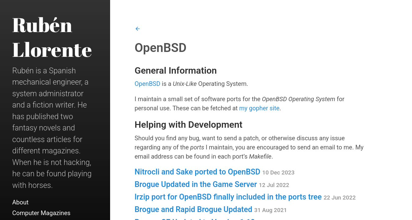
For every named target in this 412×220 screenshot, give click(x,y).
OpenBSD (147, 83)
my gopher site (259, 108)
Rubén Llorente (52, 37)
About (20, 202)
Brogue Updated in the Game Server (212, 184)
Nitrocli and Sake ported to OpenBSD (215, 171)
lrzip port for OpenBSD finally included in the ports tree (245, 197)
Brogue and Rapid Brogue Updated (211, 209)
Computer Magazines (41, 213)
